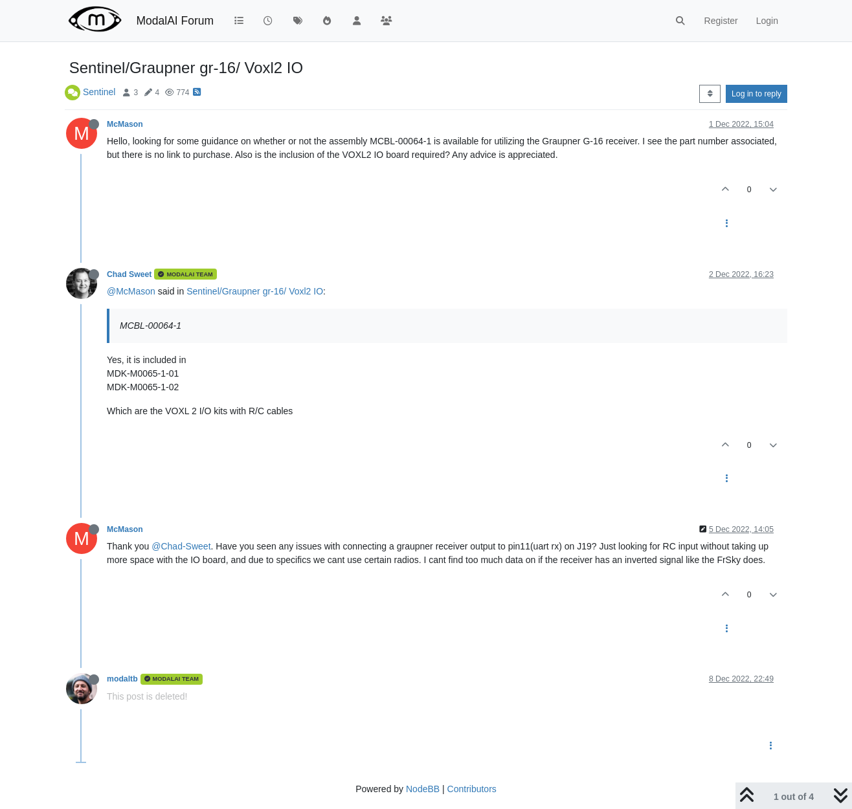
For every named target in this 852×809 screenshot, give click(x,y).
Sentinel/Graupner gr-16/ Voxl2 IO (254, 291)
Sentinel (99, 92)
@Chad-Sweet (180, 546)
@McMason (131, 291)
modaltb (122, 678)
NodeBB (423, 789)
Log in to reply (756, 93)
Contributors (472, 789)
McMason (125, 124)
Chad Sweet (129, 274)
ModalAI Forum (175, 20)
